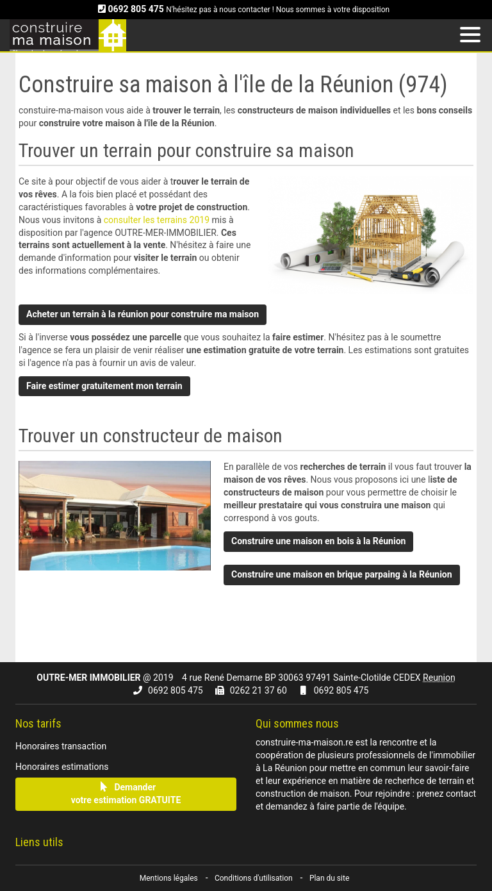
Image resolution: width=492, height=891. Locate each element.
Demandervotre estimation (126, 793)
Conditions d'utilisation (254, 878)
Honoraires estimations (61, 767)
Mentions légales (169, 878)
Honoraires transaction (60, 746)
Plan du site (329, 878)
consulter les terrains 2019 (158, 220)
